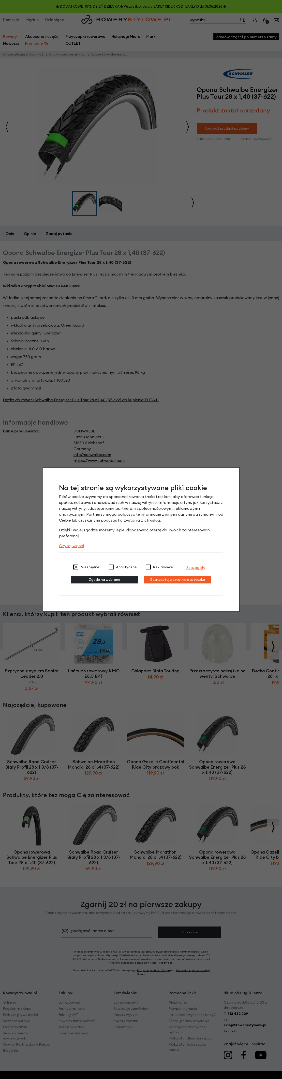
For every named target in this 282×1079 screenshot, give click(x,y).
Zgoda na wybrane (104, 579)
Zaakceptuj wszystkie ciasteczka (177, 579)
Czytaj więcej (71, 545)
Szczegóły (195, 567)
